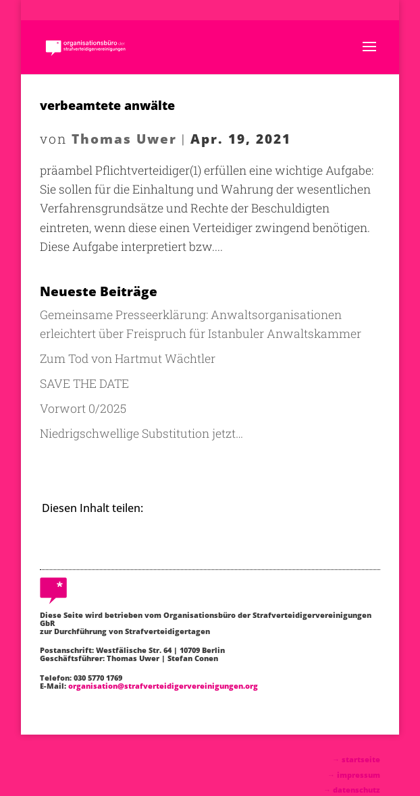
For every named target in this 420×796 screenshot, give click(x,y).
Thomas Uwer (124, 139)
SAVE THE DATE (84, 383)
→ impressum (353, 775)
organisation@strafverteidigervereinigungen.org (163, 686)
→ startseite (356, 759)
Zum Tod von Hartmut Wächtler (127, 358)
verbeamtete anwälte (107, 105)
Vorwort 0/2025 (83, 408)
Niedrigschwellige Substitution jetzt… (141, 433)
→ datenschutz (351, 790)
